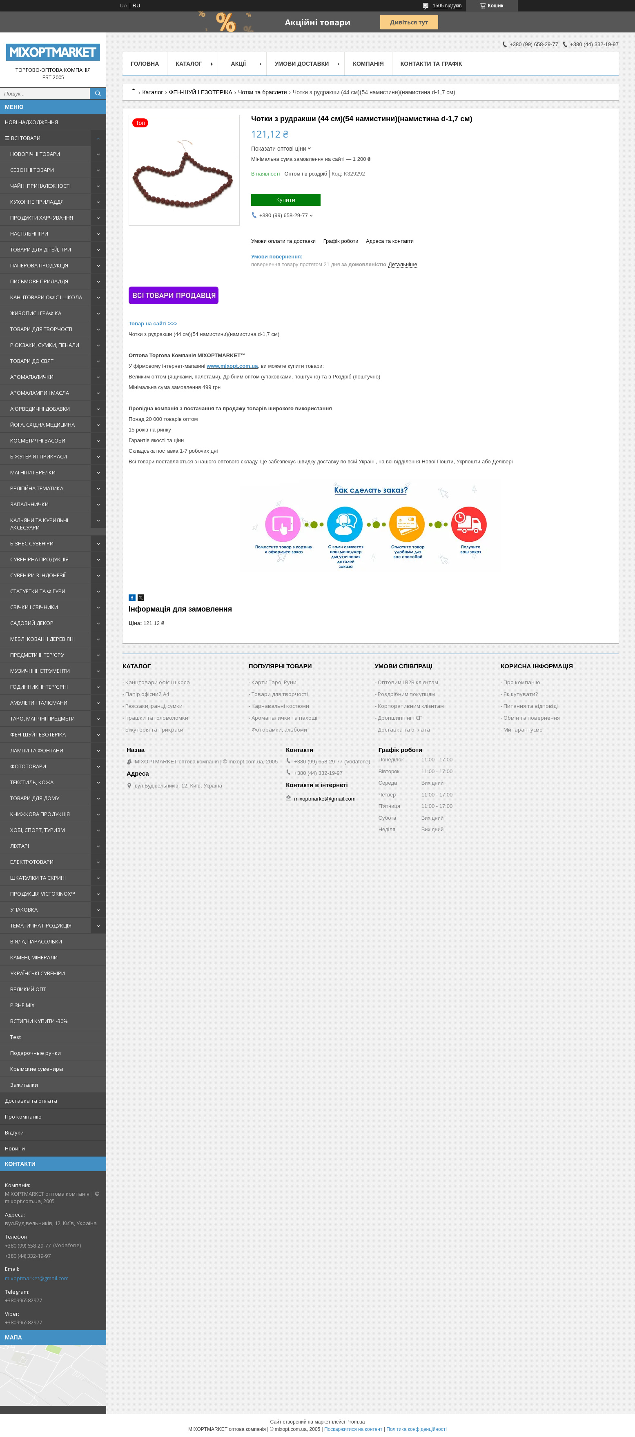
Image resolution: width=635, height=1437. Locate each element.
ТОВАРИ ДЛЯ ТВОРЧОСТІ (41, 329)
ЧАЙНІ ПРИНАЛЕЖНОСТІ (40, 185)
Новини (15, 1148)
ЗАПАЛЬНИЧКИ (29, 504)
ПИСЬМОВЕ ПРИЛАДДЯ (39, 281)
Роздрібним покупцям (406, 694)
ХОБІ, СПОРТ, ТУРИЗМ (37, 830)
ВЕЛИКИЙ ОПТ (28, 989)
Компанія (368, 63)
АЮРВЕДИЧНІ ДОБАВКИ (40, 408)
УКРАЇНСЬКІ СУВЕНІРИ (37, 973)
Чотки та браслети (262, 92)
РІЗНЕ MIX (22, 1005)
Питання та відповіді (531, 706)
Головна (145, 63)
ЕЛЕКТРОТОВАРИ (31, 861)
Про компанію (23, 1116)
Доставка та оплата (31, 1100)
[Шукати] (98, 93)
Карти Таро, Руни (274, 682)
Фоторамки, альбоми (279, 729)
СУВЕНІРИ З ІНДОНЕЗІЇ (37, 575)
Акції (238, 63)
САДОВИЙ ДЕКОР (31, 623)
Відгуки (14, 1132)
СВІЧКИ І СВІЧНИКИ (34, 607)
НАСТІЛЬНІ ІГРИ (29, 233)
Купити (285, 199)
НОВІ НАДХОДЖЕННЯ (31, 122)
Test (15, 1037)
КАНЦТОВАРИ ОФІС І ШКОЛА (46, 297)
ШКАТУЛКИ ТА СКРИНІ (38, 877)
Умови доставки (302, 63)
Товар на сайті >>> (153, 323)
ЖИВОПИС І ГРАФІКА (35, 313)
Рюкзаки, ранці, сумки (154, 706)
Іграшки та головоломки (156, 717)
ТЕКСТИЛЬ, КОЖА (31, 782)
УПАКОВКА (24, 909)
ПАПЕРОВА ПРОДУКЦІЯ (39, 265)
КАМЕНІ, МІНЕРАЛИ (34, 957)
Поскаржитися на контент (353, 1429)
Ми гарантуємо (523, 729)
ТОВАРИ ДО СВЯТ (31, 361)
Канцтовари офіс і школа (157, 682)
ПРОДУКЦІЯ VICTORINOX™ (42, 893)
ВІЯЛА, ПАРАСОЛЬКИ (36, 941)
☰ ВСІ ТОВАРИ (22, 138)
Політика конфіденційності (416, 1429)
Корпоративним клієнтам (411, 706)
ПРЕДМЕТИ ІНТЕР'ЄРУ (37, 654)
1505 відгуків (447, 6)
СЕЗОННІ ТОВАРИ (32, 170)
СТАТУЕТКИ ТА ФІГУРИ (37, 591)
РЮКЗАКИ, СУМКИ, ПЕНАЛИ (44, 345)
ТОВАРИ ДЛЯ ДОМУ (34, 798)
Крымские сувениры (36, 1068)
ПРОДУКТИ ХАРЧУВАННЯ (41, 217)
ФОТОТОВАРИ (28, 766)
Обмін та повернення (532, 717)
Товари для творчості (280, 694)
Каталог (189, 63)
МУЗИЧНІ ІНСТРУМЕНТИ (40, 670)
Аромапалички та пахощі (284, 717)
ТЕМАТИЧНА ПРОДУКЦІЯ (40, 925)
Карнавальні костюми (280, 706)
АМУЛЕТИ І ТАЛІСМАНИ (38, 702)
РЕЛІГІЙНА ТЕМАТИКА (36, 488)
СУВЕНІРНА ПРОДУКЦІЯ (39, 559)
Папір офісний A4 (147, 694)
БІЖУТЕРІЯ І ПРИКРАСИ (38, 456)
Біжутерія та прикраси (154, 729)
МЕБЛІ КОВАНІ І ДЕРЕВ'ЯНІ (42, 639)
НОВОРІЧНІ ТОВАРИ (35, 154)
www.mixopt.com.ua (232, 366)
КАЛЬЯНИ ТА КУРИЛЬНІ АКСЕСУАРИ (39, 523)
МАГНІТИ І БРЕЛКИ (33, 472)
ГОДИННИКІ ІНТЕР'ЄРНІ (39, 686)
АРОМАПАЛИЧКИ (31, 376)
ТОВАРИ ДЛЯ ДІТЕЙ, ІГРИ (40, 249)
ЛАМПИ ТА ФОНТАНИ (36, 750)
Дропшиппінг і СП (400, 717)
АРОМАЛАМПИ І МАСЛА (39, 392)
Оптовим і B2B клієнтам (408, 682)
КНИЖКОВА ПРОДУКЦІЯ (40, 814)
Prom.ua (355, 1422)
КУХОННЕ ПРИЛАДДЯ (37, 201)
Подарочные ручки (35, 1053)
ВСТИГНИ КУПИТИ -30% (39, 1021)
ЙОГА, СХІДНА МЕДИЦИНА (42, 424)
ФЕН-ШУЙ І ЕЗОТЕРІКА (38, 734)
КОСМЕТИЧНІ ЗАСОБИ (37, 440)
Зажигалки (24, 1084)
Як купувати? (521, 694)
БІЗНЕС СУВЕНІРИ (31, 543)
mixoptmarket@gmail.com (37, 1278)
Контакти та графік (431, 63)
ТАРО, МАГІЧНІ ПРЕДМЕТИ (42, 718)
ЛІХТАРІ (19, 846)
